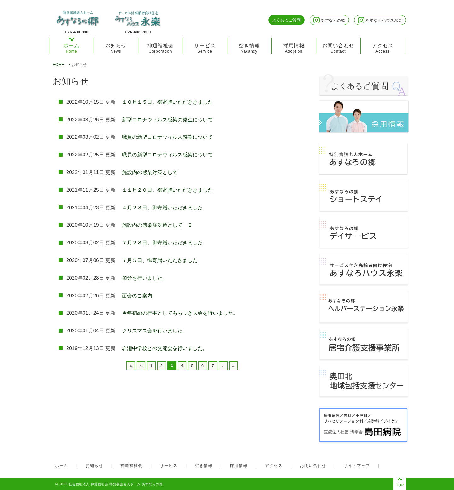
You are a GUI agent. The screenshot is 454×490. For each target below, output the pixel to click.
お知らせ (116, 48)
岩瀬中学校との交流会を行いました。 (165, 348)
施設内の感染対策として (150, 172)
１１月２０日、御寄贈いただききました (167, 190)
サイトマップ (357, 465)
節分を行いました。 (144, 278)
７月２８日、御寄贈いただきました (162, 242)
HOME (58, 65)
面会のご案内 (137, 295)
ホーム (71, 48)
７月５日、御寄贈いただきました (160, 260)
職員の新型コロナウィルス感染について (167, 137)
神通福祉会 (160, 48)
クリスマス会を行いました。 (155, 330)
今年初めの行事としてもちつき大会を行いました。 (180, 313)
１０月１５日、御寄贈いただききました (167, 102)
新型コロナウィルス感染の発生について (167, 119)
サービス (205, 48)
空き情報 (249, 48)
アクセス (382, 48)
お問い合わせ (338, 48)
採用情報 (294, 48)
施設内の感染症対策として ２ (157, 225)
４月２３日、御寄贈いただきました (162, 207)
